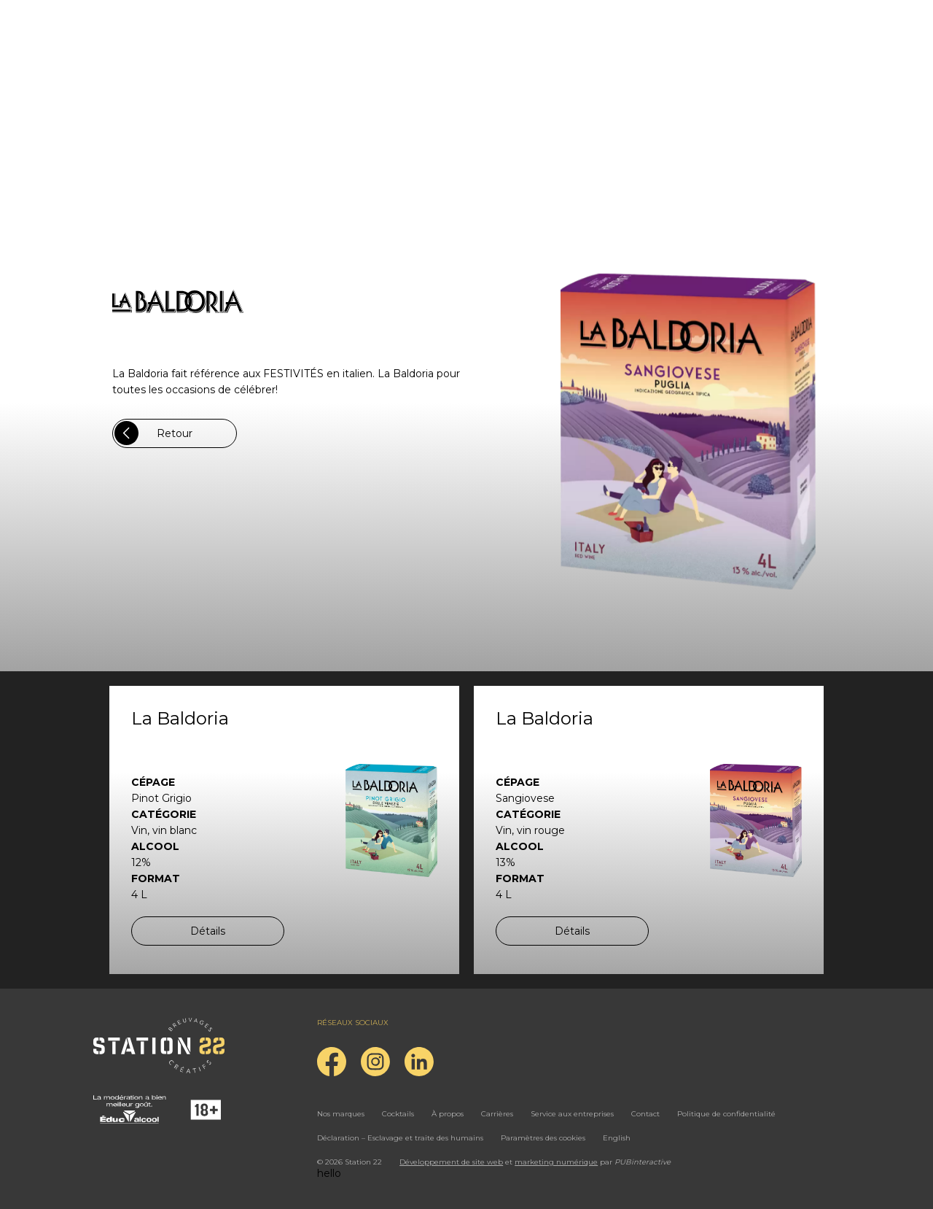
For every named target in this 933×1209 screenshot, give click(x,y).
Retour (153, 433)
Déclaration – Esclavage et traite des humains (400, 1138)
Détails (207, 931)
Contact (645, 1114)
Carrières (497, 1114)
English (617, 1138)
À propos (448, 1114)
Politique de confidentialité (726, 1114)
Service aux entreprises (572, 1114)
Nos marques (340, 1114)
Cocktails (398, 1114)
